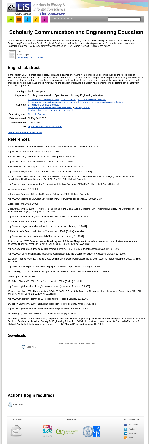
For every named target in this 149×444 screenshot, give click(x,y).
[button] (10, 404)
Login (53, 18)
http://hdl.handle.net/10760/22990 (45, 126)
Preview (40, 57)
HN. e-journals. (82, 107)
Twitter (129, 429)
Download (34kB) (25, 57)
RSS (128, 437)
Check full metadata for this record (25, 132)
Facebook (131, 425)
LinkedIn (130, 433)
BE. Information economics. (92, 99)
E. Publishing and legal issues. (43, 104)
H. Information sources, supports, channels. (50, 107)
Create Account (65, 18)
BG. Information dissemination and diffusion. (100, 102)
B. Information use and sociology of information (52, 99)
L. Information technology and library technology (52, 110)
